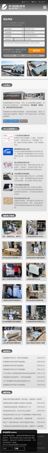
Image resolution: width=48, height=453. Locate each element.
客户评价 (19, 52)
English (41, 2)
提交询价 (36, 51)
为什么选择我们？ (10, 129)
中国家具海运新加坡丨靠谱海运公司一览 (17, 407)
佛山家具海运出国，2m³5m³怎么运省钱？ (17, 411)
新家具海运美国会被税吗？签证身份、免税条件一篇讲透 (22, 399)
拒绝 (4, 448)
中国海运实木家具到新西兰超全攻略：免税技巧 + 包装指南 (23, 426)
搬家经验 (6, 392)
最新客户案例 (8, 216)
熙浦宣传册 (7, 50)
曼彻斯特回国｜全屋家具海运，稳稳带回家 (17, 418)
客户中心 (25, 2)
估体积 (17, 50)
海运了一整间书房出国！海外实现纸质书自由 (18, 422)
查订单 (23, 50)
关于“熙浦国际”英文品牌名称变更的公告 (16, 381)
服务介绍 (7, 121)
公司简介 (6, 85)
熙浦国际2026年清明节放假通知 (14, 362)
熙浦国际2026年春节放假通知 (13, 365)
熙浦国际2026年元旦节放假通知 (14, 369)
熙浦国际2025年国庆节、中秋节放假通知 (17, 377)
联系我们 (15, 121)
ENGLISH (23, 121)
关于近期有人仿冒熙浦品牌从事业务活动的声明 (19, 373)
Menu (45, 7)
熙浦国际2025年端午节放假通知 (14, 385)
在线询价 (41, 436)
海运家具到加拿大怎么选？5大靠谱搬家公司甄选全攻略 (22, 415)
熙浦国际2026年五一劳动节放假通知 (15, 358)
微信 (34, 2)
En (13, 50)
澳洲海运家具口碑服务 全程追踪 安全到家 (17, 403)
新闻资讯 (6, 351)
